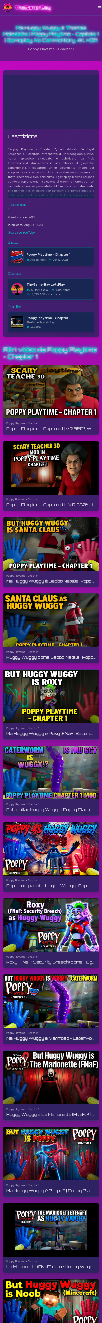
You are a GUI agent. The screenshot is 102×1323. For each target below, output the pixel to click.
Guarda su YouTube (21, 232)
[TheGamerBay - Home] (27, 7)
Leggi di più (19, 205)
